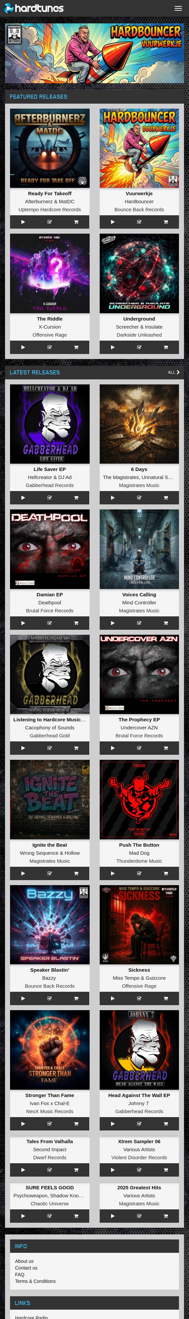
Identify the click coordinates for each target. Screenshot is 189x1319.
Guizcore (156, 978)
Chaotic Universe (50, 1203)
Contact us (26, 1268)
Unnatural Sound (160, 477)
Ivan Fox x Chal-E (50, 1103)
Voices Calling (139, 594)
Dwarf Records (49, 1157)
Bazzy (49, 978)
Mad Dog (139, 853)
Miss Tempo (126, 978)
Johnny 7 (138, 1103)
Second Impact (50, 1149)
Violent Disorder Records (139, 1157)
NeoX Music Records (49, 1111)
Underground (139, 319)
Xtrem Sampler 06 (139, 1141)
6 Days (139, 469)
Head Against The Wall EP (139, 1095)
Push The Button (139, 845)
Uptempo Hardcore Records (49, 209)
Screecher (127, 327)
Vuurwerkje (139, 193)
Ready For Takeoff (50, 193)
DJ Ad (65, 477)
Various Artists (139, 1149)
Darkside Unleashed (139, 335)
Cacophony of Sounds (50, 727)
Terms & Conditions (35, 1281)
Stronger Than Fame (49, 1095)
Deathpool (49, 602)
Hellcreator (40, 477)
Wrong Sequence (39, 853)
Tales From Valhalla (49, 1141)
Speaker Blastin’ (49, 970)
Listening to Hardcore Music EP (51, 719)
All (174, 372)
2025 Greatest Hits (139, 1187)
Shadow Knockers (70, 1195)
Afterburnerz (39, 201)
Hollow (72, 853)
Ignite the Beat (49, 845)
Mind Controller (139, 602)
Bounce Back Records (139, 209)
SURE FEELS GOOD (50, 1187)
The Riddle (50, 319)
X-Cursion (49, 327)
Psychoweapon (30, 1195)
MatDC (67, 201)
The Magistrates (121, 477)
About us (24, 1261)
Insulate (154, 327)
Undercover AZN (139, 727)
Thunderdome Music (139, 861)
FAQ (19, 1274)
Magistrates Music (139, 485)
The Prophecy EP (139, 719)
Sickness (139, 970)
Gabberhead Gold (50, 735)
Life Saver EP (50, 469)
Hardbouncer (139, 201)
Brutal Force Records (50, 610)
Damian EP (50, 594)
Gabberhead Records (50, 485)
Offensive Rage (49, 335)
